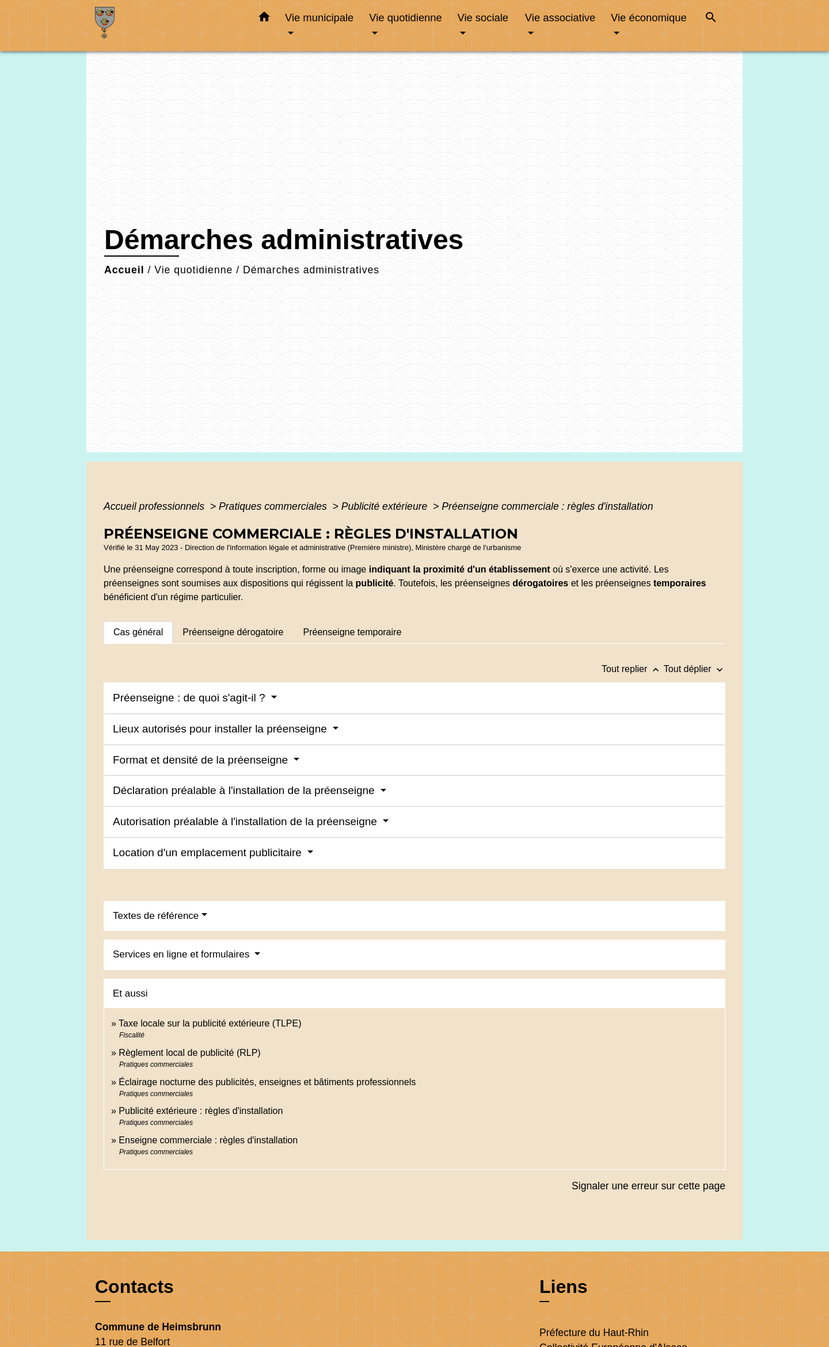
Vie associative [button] (560, 18)
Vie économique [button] (649, 18)
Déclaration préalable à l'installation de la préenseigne (245, 790)
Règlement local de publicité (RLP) (189, 1053)
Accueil (124, 270)
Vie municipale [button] (319, 18)
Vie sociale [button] (482, 18)
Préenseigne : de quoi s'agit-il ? (190, 698)
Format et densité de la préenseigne (202, 760)
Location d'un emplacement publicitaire (209, 852)
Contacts (134, 1286)
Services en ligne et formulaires (182, 954)
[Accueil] (167, 25)
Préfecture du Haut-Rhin (594, 1332)
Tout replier (633, 669)
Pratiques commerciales (274, 506)
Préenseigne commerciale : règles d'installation (547, 506)
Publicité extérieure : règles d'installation (201, 1111)
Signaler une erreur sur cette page (648, 1186)
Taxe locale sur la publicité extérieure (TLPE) (210, 1023)
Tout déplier (694, 669)
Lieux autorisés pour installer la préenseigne (221, 729)
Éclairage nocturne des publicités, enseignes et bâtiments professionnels (267, 1082)
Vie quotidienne (193, 270)
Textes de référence (156, 915)
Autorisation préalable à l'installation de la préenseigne (246, 821)
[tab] (138, 632)
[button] (264, 19)
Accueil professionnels (155, 506)
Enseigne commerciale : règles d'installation (208, 1140)
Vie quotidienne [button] (405, 18)
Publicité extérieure (386, 506)
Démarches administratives (311, 270)
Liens (563, 1286)
